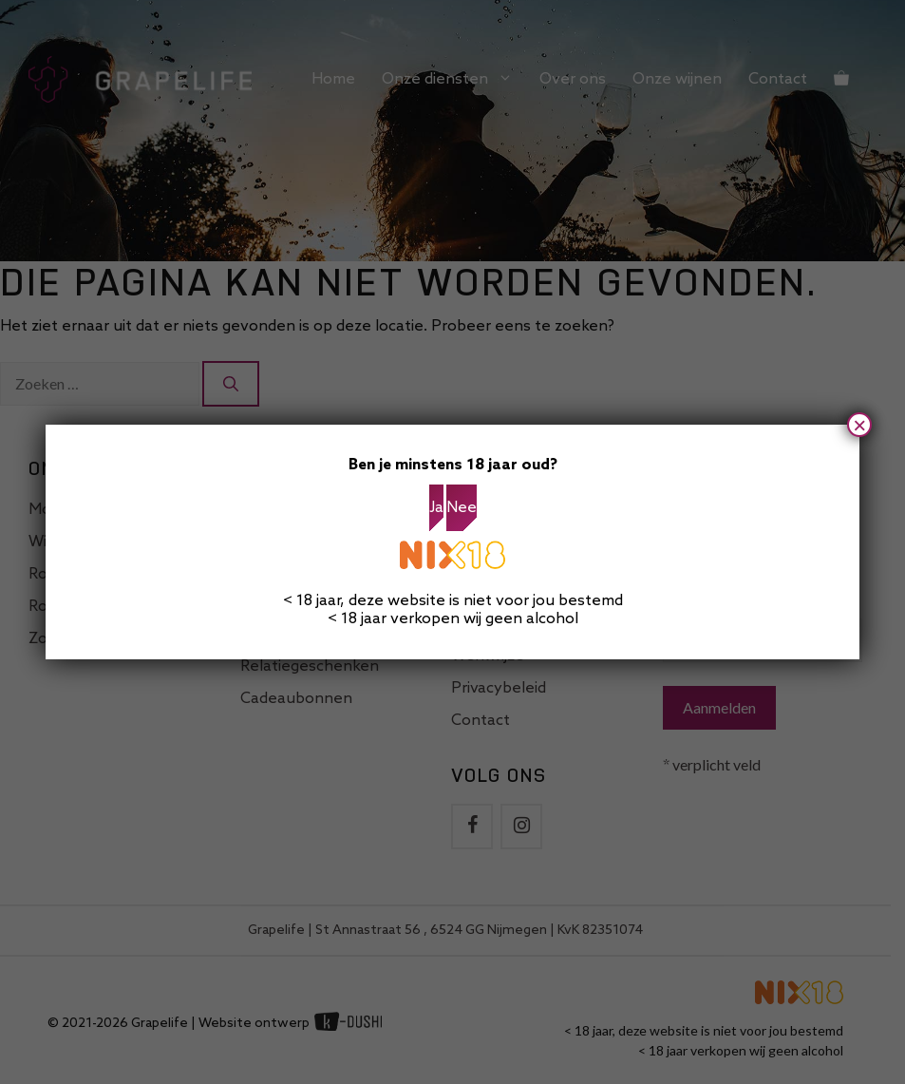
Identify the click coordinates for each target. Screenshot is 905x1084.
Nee (461, 508)
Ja (436, 508)
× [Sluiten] (859, 424)
